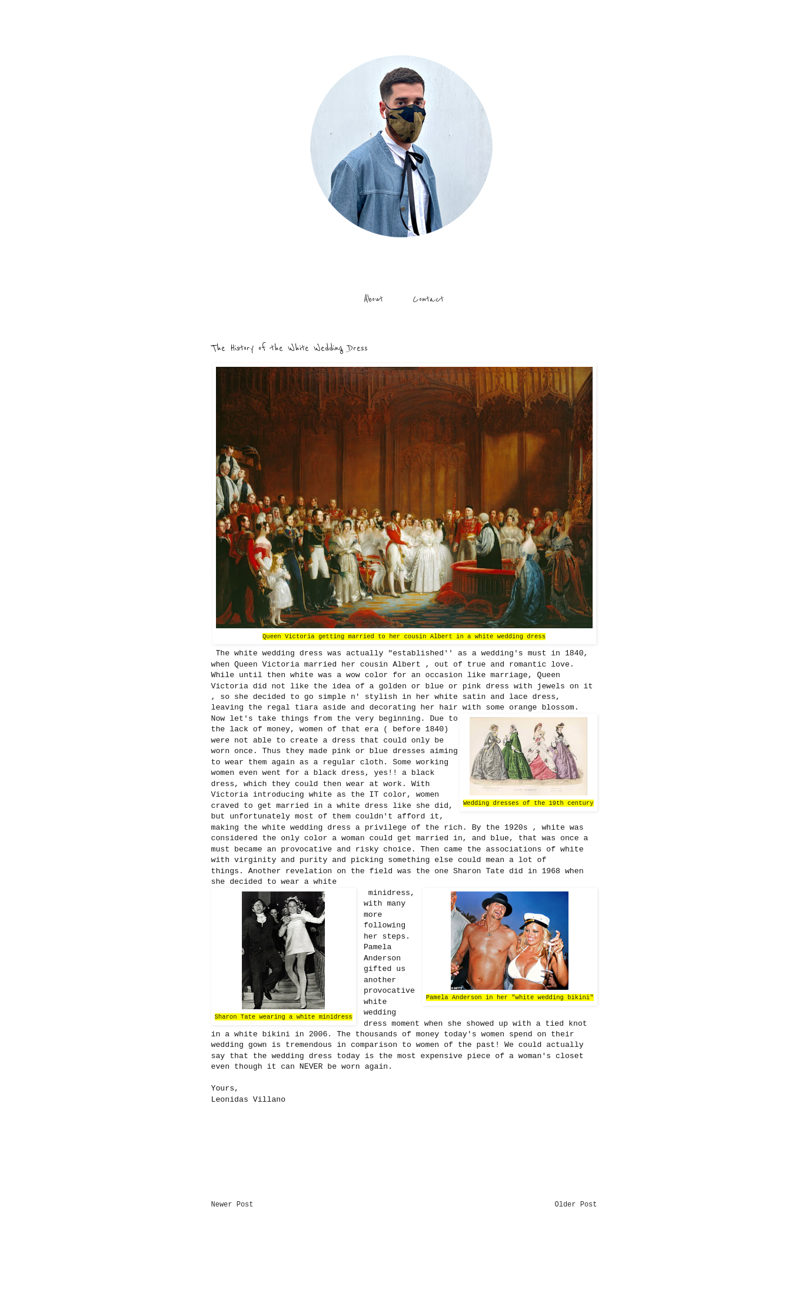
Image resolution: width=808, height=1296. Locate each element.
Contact (428, 299)
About (373, 299)
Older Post (575, 1205)
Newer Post (232, 1205)
